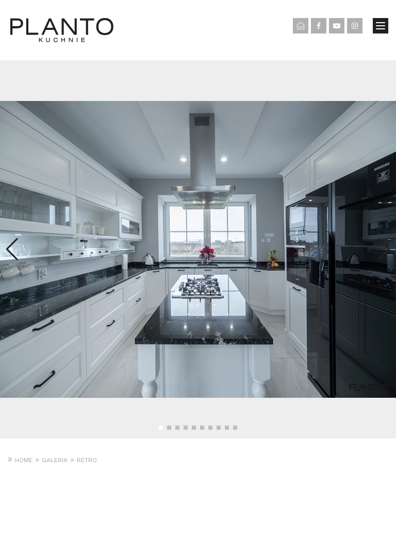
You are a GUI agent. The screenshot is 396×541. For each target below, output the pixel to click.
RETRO (87, 460)
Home (23, 460)
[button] (161, 428)
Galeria (55, 460)
